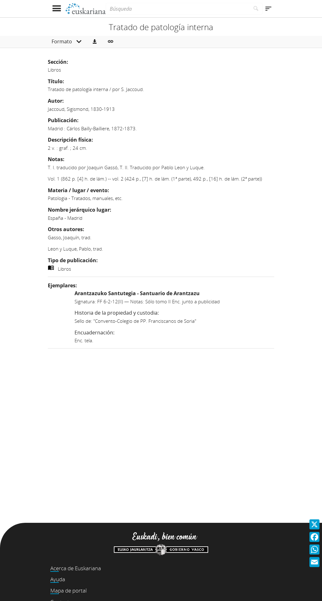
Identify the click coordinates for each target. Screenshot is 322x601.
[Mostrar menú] (56, 8)
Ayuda (57, 579)
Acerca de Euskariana (75, 568)
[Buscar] (256, 9)
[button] (94, 42)
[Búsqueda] (178, 9)
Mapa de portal (68, 590)
